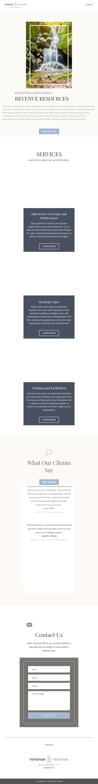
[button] (49, 131)
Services (49, 744)
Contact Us (49, 767)
